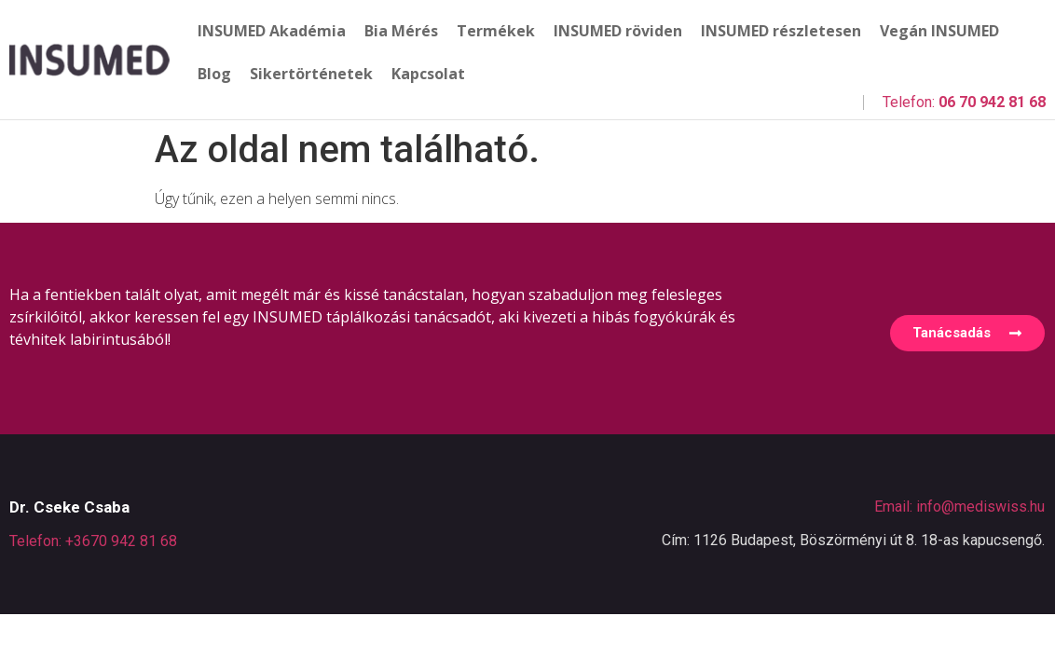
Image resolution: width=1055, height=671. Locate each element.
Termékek (496, 31)
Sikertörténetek (311, 73)
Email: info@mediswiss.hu (959, 506)
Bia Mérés (401, 31)
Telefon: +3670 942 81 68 (93, 541)
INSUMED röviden (618, 31)
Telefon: (964, 102)
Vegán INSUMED (939, 31)
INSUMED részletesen (781, 31)
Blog (214, 73)
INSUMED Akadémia (272, 31)
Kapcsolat (428, 73)
